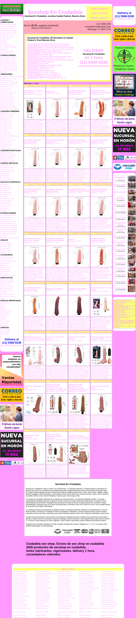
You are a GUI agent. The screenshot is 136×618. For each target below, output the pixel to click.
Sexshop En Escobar (85, 596)
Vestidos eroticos (6, 148)
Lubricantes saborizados (8, 47)
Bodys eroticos (6, 119)
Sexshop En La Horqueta (87, 604)
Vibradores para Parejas (8, 78)
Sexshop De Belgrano (20, 584)
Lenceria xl (4, 130)
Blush (3, 307)
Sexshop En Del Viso (85, 594)
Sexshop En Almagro (20, 577)
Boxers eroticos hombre (8, 155)
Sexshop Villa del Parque (36, 51)
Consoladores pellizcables (9, 63)
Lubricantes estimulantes (9, 32)
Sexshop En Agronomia (64, 575)
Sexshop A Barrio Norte (86, 602)
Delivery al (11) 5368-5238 (11, 341)
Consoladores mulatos (8, 61)
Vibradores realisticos (8, 101)
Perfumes (4, 49)
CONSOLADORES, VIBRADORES (119, 303)
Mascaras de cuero (7, 180)
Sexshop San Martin (34, 71)
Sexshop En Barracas (64, 579)
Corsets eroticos (6, 126)
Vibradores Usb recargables (10, 109)
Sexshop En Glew (19, 602)
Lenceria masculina (7, 159)
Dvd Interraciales (6, 200)
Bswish (3, 309)
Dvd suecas (5, 209)
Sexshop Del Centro (107, 571)
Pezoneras (4, 273)
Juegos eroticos (6, 267)
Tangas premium (6, 144)
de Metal (4, 235)
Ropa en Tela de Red (7, 140)
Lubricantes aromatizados (9, 30)
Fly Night (4, 41)
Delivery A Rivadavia (107, 615)
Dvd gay (3, 196)
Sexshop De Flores (63, 577)
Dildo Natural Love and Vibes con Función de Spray (34, 338)
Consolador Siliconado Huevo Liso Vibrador (32, 239)
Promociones (5, 334)
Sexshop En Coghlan (85, 592)
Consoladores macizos (8, 59)
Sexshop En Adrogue (20, 575)
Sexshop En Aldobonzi (86, 575)
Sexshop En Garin (63, 600)
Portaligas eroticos (7, 134)
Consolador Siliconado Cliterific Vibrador (32, 190)
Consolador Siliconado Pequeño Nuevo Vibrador (78, 141)
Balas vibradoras (6, 217)
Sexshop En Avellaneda (86, 577)
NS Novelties (5, 313)
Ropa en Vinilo (5, 138)
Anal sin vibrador (6, 246)
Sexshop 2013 (39, 604)
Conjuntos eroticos (7, 124)
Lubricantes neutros (7, 37)
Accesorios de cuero (7, 165)
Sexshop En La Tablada (108, 606)
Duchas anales (6, 242)
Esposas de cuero (7, 169)
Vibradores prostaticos (8, 99)
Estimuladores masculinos (9, 229)
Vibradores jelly (6, 88)
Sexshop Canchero (41, 586)
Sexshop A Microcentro (64, 596)
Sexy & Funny (5, 321)
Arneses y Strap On (7, 286)
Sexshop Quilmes (33, 62)
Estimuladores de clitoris (8, 221)
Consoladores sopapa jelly (9, 68)
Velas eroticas (5, 271)
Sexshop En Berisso (107, 582)
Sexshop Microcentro (35, 49)
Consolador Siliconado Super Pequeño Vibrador (55, 239)
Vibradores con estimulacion (10, 82)
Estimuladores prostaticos (9, 231)
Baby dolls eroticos (7, 117)
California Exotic (6, 311)
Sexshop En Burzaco (63, 586)
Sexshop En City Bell (63, 590)
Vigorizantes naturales (8, 275)
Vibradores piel (6, 90)
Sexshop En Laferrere (64, 608)
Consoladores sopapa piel (9, 70)
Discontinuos (5, 332)
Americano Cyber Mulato (78, 289)
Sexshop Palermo (33, 46)
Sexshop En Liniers (85, 612)
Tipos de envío (99, 13)
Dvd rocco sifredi (6, 204)
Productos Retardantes (8, 296)
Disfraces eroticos (6, 128)
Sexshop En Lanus (19, 612)
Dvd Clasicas (5, 206)
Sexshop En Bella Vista (21, 582)
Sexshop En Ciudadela (55, 12)
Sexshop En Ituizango (20, 604)
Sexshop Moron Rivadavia (36, 65)
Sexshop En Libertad (41, 612)
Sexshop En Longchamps (109, 612)
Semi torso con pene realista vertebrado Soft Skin (79, 436)
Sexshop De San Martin (42, 571)
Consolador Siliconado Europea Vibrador (32, 288)
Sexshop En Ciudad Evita (87, 590)
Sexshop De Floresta (107, 575)
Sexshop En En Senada (42, 596)
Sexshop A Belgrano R (42, 600)
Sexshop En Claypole (42, 592)
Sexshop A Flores (19, 598)
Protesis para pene (7, 294)
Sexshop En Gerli (84, 600)
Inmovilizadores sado (7, 171)
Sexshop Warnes (33, 72)
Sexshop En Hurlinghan (108, 602)
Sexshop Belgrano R (20, 588)
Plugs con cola (6, 252)
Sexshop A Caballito (85, 598)
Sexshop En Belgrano (86, 579)
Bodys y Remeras (6, 153)
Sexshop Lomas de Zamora (37, 60)
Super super (51, 92)
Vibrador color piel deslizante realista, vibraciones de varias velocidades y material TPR (56, 387)
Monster (3, 72)
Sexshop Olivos (33, 69)
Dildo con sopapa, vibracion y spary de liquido (101, 338)
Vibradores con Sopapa (8, 107)
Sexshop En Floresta (20, 600)
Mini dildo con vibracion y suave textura (33, 92)
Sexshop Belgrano (34, 44)
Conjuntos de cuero (7, 167)
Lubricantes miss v (7, 45)
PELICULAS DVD (119, 313)
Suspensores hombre (8, 161)
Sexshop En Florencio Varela (66, 598)
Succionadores (6, 219)
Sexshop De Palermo (64, 571)
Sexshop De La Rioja (41, 575)
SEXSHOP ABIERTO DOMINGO (123, 321)
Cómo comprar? (99, 8)
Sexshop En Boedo (63, 584)
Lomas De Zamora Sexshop (22, 608)
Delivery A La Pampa (63, 615)
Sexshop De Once (19, 573)
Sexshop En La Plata (41, 606)
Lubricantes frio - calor (8, 34)
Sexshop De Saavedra (21, 571)
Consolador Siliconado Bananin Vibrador (99, 141)
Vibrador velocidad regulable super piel (98, 239)
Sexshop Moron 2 (120, 281)
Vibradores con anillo (7, 280)
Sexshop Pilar (32, 78)
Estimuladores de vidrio (8, 223)
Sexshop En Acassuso (64, 573)
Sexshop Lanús (33, 67)
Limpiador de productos (8, 26)
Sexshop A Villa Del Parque (109, 590)
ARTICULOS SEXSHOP (121, 301)
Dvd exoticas (5, 190)
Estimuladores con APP (8, 215)
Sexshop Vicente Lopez (35, 76)
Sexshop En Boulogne (108, 584)
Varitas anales (5, 250)
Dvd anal (4, 184)
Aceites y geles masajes (8, 24)
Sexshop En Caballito (85, 586)
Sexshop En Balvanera (108, 577)
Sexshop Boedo (33, 55)
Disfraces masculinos (8, 157)
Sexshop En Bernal (41, 584)
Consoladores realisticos (9, 66)
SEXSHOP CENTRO (119, 315)
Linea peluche (5, 177)
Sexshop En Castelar (107, 588)
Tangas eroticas (6, 142)
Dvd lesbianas (5, 202)
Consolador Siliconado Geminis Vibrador (32, 141)
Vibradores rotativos (7, 105)
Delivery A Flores (40, 615)
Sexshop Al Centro (41, 590)
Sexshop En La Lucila (20, 606)
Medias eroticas (6, 132)
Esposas (4, 265)
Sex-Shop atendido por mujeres (89, 588)
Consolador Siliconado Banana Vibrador (55, 190)
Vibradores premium (7, 97)
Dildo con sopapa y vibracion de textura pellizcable (54, 436)
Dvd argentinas (6, 186)
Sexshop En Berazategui (87, 582)
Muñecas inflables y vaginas (10, 238)
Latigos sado (5, 173)
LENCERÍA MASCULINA (121, 309)
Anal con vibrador (6, 244)
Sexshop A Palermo (107, 594)
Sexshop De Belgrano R (64, 582)
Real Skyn (4, 43)
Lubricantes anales (7, 28)
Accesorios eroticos (7, 257)
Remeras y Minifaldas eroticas (10, 136)
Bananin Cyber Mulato (55, 289)
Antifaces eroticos (6, 259)
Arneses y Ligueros (7, 115)
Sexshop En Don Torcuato (22, 596)
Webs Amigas (68, 569)
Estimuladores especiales (9, 225)
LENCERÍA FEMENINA (120, 306)
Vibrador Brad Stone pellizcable (31, 436)
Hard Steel (4, 323)
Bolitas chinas (5, 284)
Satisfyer (4, 317)
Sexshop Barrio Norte (35, 47)
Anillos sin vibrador (7, 282)
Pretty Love (4, 315)
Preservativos (5, 269)
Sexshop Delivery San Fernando (45, 573)
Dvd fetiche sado (6, 192)
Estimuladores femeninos (9, 227)
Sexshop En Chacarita (20, 590)
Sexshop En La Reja (85, 606)
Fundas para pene (7, 290)
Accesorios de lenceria (8, 113)
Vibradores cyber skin (8, 84)
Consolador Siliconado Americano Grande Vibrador (79, 190)
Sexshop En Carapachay (43, 588)
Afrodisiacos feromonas (8, 261)
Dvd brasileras (5, 188)
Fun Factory (5, 325)
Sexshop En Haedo (63, 602)
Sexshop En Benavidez (42, 582)
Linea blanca (5, 175)
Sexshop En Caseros (63, 588)
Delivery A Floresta (19, 615)
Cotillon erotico (6, 263)
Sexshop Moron (33, 63)
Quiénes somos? (99, 18)
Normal (71, 239)
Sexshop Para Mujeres (120, 269)
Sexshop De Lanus (85, 573)
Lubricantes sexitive (7, 51)
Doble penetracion (7, 288)
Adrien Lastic (5, 303)
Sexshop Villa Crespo (35, 58)
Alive (2, 305)
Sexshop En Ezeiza (107, 596)
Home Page (27, 83)
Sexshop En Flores (107, 598)
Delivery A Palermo (85, 615)
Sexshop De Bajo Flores (86, 584)
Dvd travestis (5, 211)
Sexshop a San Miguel (64, 592)
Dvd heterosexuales (7, 198)
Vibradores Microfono (8, 103)
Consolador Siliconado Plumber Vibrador (77, 92)
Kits (2, 298)
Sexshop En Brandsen (20, 586)
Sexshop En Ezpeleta (42, 598)
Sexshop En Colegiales (42, 594)
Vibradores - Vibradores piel (36, 86)
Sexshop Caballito (33, 53)
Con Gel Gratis (6, 330)
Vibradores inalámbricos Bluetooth (12, 76)
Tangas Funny (5, 146)
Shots (3, 319)
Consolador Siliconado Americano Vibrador (99, 190)
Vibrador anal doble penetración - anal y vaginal (101, 92)
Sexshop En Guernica (42, 602)
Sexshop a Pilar (18, 594)
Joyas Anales (5, 248)
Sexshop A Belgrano (107, 600)
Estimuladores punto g (8, 233)
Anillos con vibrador (7, 80)
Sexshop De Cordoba (42, 579)
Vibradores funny (6, 86)
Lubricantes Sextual (7, 53)
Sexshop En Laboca (41, 608)
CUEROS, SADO (118, 311)
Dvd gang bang (6, 194)
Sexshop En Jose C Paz (64, 604)
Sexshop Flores (33, 56)
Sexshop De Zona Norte (86, 571)
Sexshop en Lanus (107, 608)
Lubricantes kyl (6, 39)
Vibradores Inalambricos (8, 93)
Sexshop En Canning (107, 586)
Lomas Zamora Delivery (64, 606)
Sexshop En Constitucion (65, 594)
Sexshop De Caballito (108, 579)
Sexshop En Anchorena (42, 577)
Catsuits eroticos (6, 122)
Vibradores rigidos (7, 95)
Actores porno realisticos (9, 57)
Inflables (4, 292)
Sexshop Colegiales (34, 74)
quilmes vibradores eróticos (109, 604)
